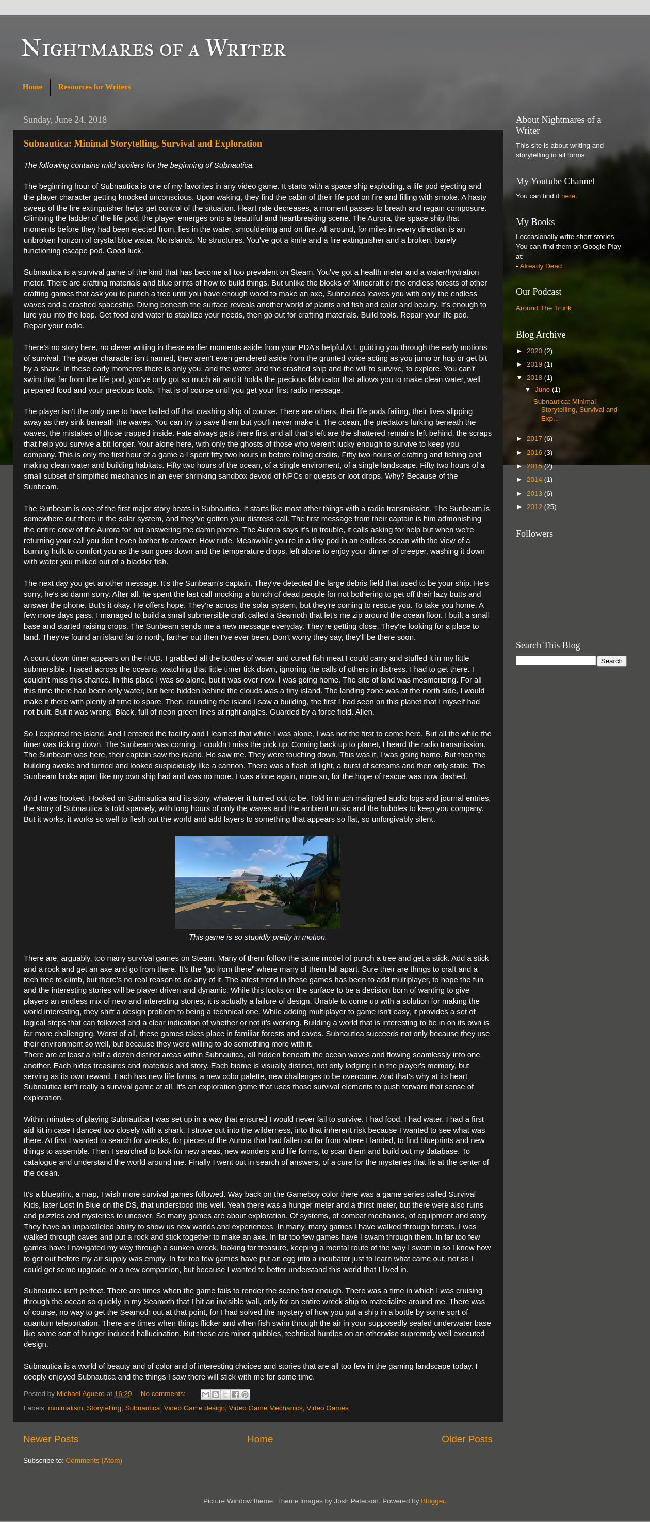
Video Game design (194, 1408)
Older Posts (467, 1439)
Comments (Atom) (94, 1460)
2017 (535, 438)
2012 (535, 507)
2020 (535, 351)
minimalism (65, 1408)
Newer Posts (50, 1439)
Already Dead (541, 266)
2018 (535, 378)
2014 (535, 479)
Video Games (327, 1408)
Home (32, 87)
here (568, 196)
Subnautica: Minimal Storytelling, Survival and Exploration (143, 143)
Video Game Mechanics (266, 1408)
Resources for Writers (94, 87)
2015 (535, 466)
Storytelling (104, 1408)
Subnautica (142, 1408)
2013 (535, 493)
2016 (535, 452)
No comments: (164, 1394)
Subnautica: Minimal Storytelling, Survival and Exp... (575, 410)
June (543, 389)
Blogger (433, 1501)
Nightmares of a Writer (153, 47)
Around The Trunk (544, 308)
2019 (535, 364)
